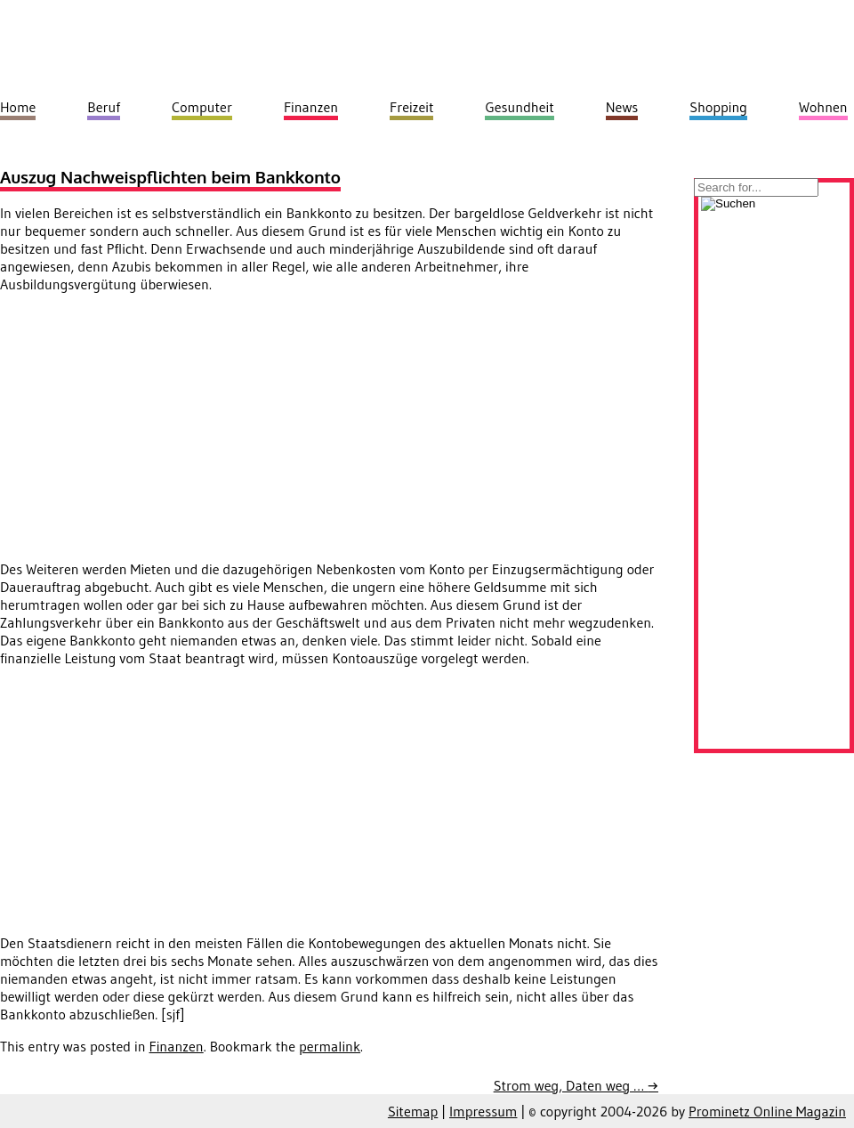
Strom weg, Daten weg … (576, 1085)
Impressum (483, 1111)
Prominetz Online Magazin (767, 1111)
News (622, 107)
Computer (202, 107)
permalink (329, 1046)
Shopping (718, 107)
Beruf (103, 107)
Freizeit (411, 107)
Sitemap (413, 1111)
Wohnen (823, 107)
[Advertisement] (149, 431)
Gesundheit (519, 107)
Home (18, 107)
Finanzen (176, 1046)
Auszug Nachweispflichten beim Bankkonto (170, 176)
